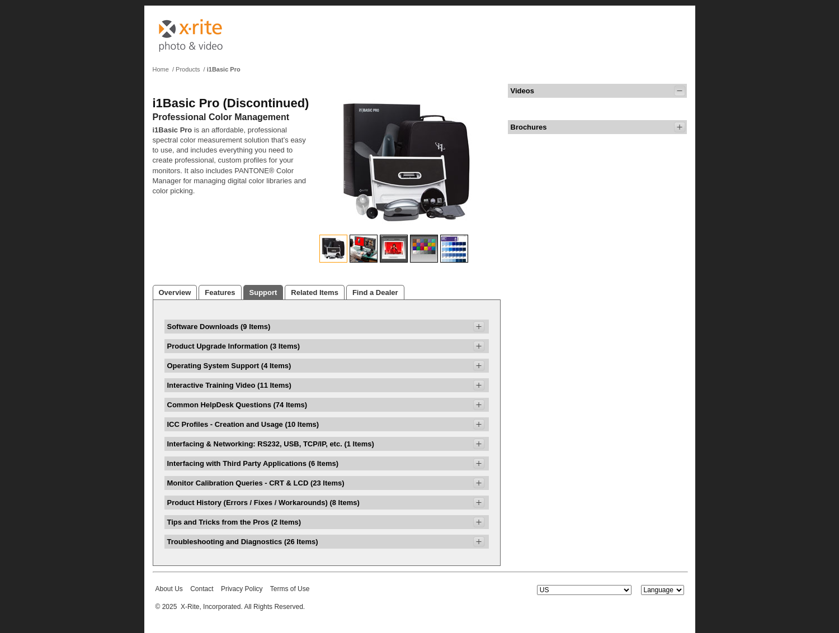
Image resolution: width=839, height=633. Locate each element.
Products (188, 69)
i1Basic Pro (224, 69)
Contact (201, 589)
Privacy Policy (242, 589)
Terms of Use (290, 589)
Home (161, 69)
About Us (169, 589)
